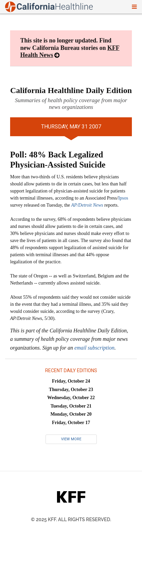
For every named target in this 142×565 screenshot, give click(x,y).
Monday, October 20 (70, 414)
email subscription (95, 348)
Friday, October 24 (71, 381)
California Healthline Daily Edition (71, 90)
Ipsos (123, 198)
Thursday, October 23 (71, 389)
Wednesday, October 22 (71, 397)
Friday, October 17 (71, 422)
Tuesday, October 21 (71, 406)
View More (71, 439)
